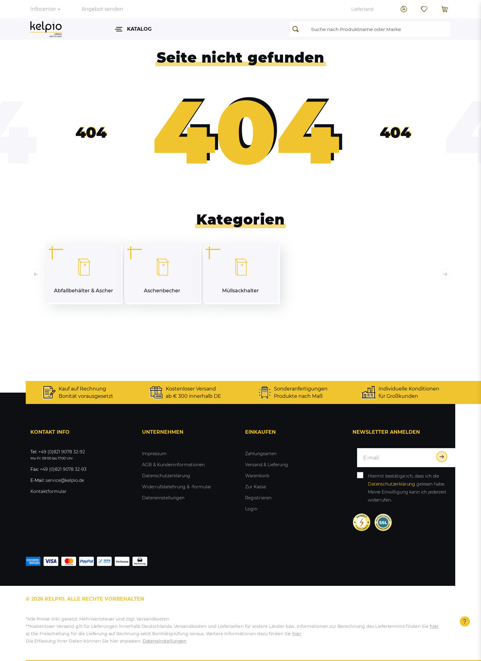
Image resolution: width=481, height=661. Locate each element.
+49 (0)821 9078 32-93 (63, 469)
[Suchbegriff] (378, 29)
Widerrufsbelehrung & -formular (176, 487)
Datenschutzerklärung (166, 475)
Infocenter (45, 9)
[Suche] (297, 29)
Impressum (154, 453)
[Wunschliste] (424, 9)
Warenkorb (257, 475)
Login (251, 509)
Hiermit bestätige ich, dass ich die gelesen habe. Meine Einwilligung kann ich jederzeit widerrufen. (407, 488)
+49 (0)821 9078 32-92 (61, 452)
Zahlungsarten (260, 453)
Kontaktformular (48, 491)
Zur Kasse (255, 487)
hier (434, 626)
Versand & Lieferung (266, 464)
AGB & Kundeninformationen (173, 464)
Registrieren (258, 498)
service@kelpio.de (65, 480)
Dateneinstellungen (163, 498)
